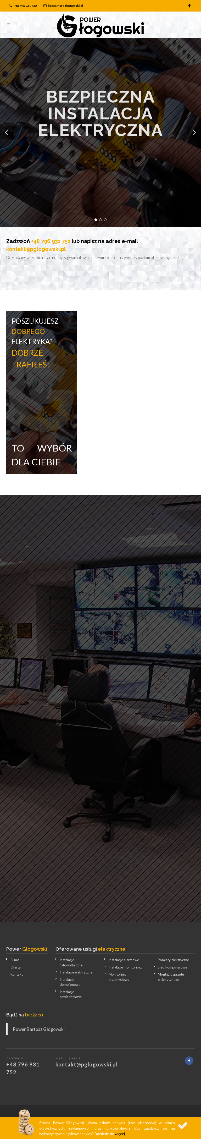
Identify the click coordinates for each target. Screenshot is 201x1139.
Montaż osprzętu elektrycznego (171, 977)
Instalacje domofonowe (70, 982)
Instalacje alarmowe (124, 960)
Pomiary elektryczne (173, 960)
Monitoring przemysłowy (119, 977)
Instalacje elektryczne (76, 972)
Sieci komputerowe (172, 967)
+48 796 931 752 (23, 6)
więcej (120, 1133)
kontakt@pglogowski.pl (63, 6)
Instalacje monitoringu (125, 967)
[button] (7, 132)
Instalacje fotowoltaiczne (71, 962)
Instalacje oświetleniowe (71, 994)
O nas (14, 960)
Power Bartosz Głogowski (39, 1029)
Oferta (15, 967)
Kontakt (16, 974)
